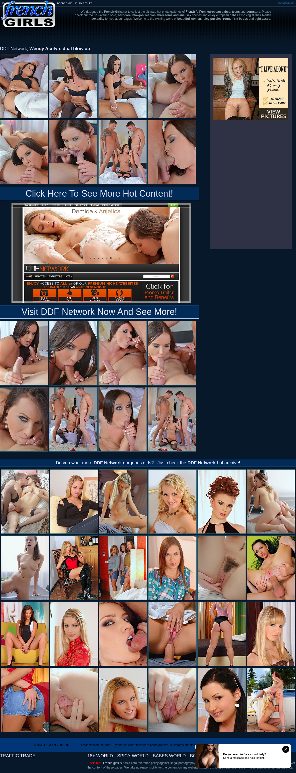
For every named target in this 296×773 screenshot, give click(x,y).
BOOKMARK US (286, 3)
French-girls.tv (112, 763)
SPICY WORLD (133, 755)
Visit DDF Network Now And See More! (99, 312)
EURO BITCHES (83, 3)
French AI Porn (196, 11)
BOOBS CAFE (64, 3)
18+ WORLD (100, 755)
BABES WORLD (169, 755)
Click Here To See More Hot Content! (99, 193)
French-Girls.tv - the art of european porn (28, 10)
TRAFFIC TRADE (17, 755)
